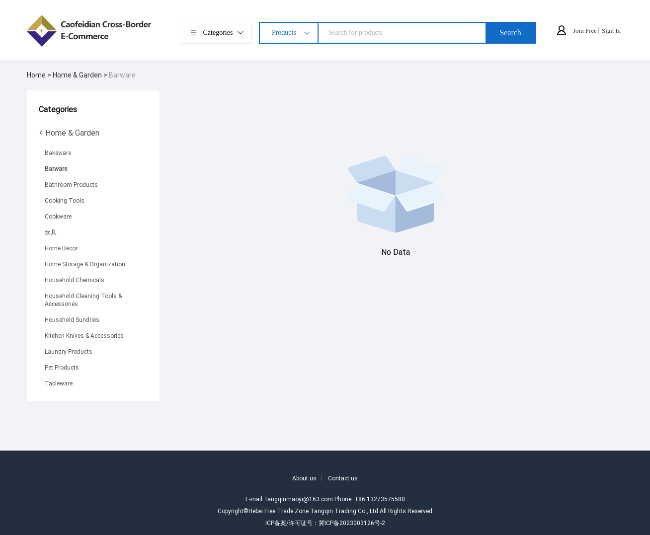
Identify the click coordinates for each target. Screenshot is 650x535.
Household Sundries (72, 319)
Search (510, 32)
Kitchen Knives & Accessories (84, 335)
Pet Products (62, 367)
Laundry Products (68, 351)
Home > (40, 74)
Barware (122, 74)
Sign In (611, 30)
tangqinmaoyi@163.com (299, 499)
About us (304, 478)
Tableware (59, 383)
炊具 (51, 232)
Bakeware (58, 152)
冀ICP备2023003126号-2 (352, 523)
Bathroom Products (71, 184)
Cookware (58, 216)
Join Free (585, 30)
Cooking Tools (64, 200)
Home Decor (61, 248)
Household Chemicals (74, 280)
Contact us (343, 478)
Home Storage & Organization (85, 264)
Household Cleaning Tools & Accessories (83, 299)
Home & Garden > (81, 74)
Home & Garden (69, 133)
